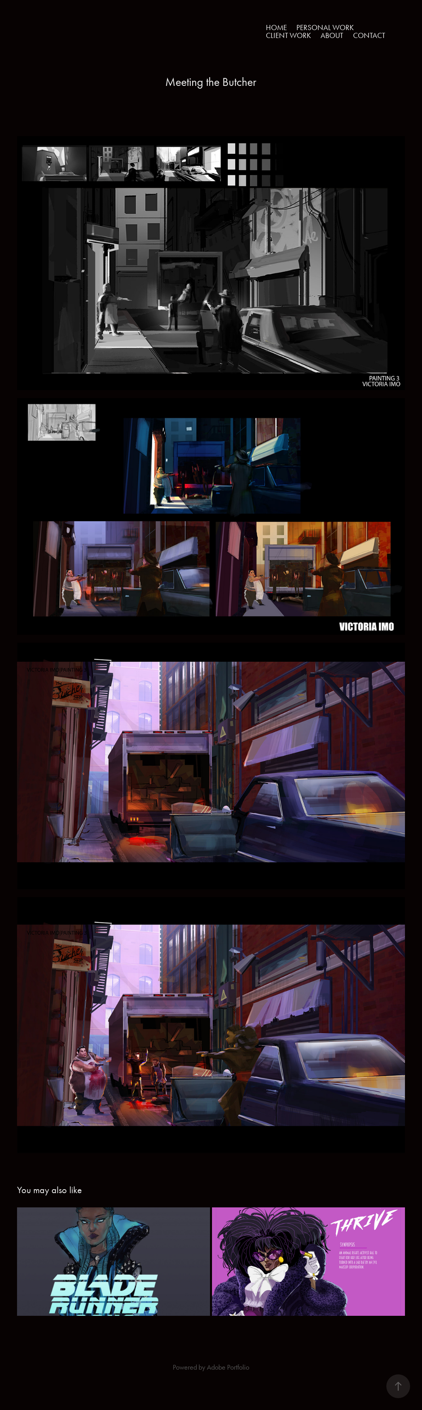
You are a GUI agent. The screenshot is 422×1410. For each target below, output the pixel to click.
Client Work (288, 35)
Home (276, 27)
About (332, 35)
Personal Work (325, 27)
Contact (369, 35)
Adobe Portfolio (228, 1367)
